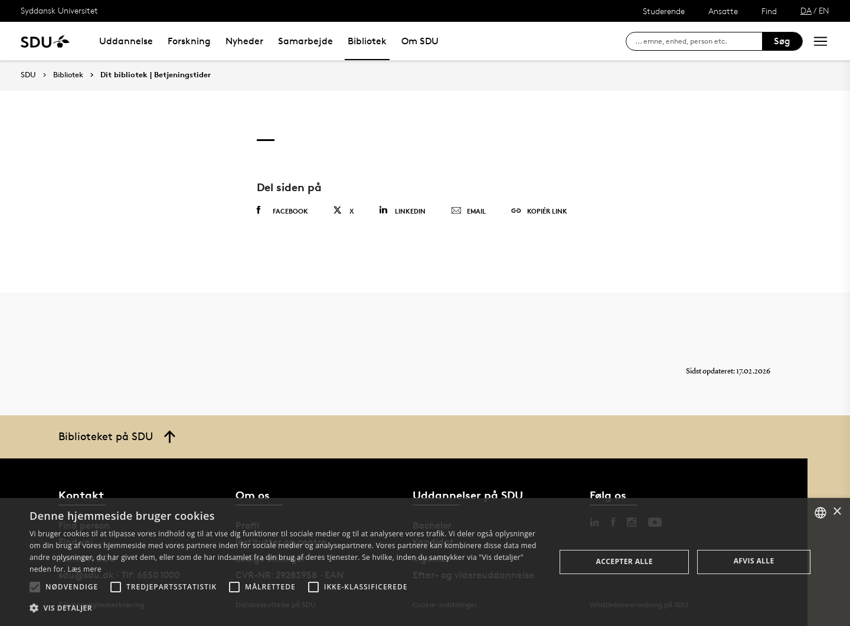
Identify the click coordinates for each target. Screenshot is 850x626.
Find (769, 11)
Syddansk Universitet (59, 10)
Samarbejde (305, 41)
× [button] (836, 511)
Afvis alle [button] (754, 561)
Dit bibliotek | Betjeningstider (155, 75)
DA (806, 10)
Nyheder (244, 41)
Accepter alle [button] (624, 561)
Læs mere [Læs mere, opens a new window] (84, 569)
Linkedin (402, 210)
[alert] (425, 562)
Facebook (282, 210)
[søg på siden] (698, 41)
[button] (35, 587)
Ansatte (723, 11)
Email (468, 211)
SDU (28, 74)
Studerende (664, 11)
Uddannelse (126, 41)
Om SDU (420, 41)
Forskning (189, 41)
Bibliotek (367, 41)
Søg (782, 41)
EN (824, 10)
